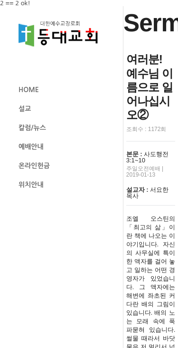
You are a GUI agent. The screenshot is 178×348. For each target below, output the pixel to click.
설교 (25, 108)
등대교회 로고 (62, 34)
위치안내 (31, 184)
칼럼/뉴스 (32, 127)
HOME (29, 89)
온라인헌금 (34, 165)
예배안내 (31, 146)
